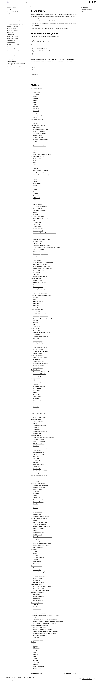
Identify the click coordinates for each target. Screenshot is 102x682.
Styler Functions (37, 450)
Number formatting (37, 578)
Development (48, 2)
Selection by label (37, 226)
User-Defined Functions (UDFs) (13, 44)
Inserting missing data (38, 361)
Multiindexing (36, 648)
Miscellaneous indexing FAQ (40, 276)
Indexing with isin (37, 243)
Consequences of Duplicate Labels (41, 371)
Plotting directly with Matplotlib (40, 431)
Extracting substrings (38, 343)
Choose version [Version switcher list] (80, 2)
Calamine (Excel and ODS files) (41, 175)
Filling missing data (38, 367)
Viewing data (36, 94)
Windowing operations (11, 48)
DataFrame (36, 123)
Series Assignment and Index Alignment (43, 262)
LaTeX (34, 164)
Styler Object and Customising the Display (43, 437)
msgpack (35, 181)
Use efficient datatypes (38, 596)
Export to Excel (36, 466)
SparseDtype (36, 606)
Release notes (55, 2)
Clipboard (35, 177)
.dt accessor (36, 143)
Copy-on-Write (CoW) (11, 22)
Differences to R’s (39, 400)
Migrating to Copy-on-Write (39, 282)
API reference (40, 2)
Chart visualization (11, 40)
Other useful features (38, 502)
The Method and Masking (42, 245)
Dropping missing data (38, 365)
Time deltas (9, 53)
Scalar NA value (37, 411)
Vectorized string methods (39, 146)
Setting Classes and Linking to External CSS (44, 448)
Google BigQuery (37, 195)
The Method (38, 249)
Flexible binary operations (39, 133)
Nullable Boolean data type (12, 38)
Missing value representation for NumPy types (44, 633)
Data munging (36, 394)
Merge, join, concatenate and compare (15, 24)
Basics (34, 220)
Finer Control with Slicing (39, 454)
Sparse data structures (11, 61)
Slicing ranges (36, 224)
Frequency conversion (38, 557)
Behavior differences (38, 349)
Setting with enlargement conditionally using (46, 247)
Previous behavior (37, 280)
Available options (37, 570)
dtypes (34, 152)
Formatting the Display (38, 439)
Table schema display (38, 582)
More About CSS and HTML (40, 471)
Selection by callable (38, 231)
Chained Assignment (38, 287)
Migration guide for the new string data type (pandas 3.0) (16, 64)
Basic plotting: (38, 421)
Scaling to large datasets (12, 59)
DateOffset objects (37, 534)
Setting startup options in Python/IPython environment (46, 574)
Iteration (35, 141)
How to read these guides (86, 9)
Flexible (37, 497)
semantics (36, 359)
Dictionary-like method (40, 253)
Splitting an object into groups (40, 485)
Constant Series (37, 668)
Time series (36, 108)
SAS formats (36, 200)
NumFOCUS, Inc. (20, 677)
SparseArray (36, 604)
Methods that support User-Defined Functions (44, 479)
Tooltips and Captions (38, 452)
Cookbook (9, 68)
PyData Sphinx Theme (87, 678)
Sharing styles (36, 460)
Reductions (36, 555)
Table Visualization (11, 42)
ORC (34, 191)
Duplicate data (36, 251)
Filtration (35, 495)
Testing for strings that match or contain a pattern (45, 345)
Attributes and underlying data (40, 129)
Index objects (36, 258)
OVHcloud (31, 677)
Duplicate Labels (10, 32)
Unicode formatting (37, 580)
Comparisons (36, 390)
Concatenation (36, 338)
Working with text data (11, 28)
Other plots (35, 423)
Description (36, 284)
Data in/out (35, 660)
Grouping (35, 104)
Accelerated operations (38, 131)
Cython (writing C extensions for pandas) (43, 586)
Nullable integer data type (12, 36)
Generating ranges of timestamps (41, 526)
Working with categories (39, 386)
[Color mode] (87, 2)
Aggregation (36, 491)
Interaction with (40, 613)
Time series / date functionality (13, 50)
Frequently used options (39, 576)
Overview (35, 508)
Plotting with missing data (39, 425)
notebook (37, 61)
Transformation (36, 493)
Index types (36, 274)
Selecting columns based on (42, 154)
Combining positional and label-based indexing (44, 233)
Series (34, 121)
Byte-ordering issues (38, 639)
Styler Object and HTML (39, 441)
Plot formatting (36, 429)
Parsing (35, 551)
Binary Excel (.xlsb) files (39, 172)
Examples (35, 504)
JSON (34, 160)
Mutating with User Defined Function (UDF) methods (46, 631)
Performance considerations (40, 206)
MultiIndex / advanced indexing (13, 20)
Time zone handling (38, 547)
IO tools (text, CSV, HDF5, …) (13, 13)
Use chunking (36, 598)
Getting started (26, 2)
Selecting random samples (39, 235)
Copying (35, 150)
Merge (34, 102)
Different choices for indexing (40, 218)
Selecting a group (37, 489)
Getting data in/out (37, 396)
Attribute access (37, 222)
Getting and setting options (39, 572)
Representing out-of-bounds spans (41, 545)
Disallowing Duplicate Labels (40, 376)
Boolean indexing (37, 241)
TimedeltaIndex (37, 561)
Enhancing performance (12, 57)
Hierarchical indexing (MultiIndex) (41, 266)
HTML (34, 162)
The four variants (41, 351)
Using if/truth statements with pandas (42, 629)
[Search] (68, 2)
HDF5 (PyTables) (37, 183)
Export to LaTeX (37, 469)
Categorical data (10, 34)
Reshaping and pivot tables (12, 26)
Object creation (36, 92)
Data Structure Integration (39, 210)
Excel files (35, 168)
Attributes (35, 559)
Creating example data (38, 666)
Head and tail (36, 127)
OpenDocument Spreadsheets (40, 170)
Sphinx (14, 680)
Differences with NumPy (39, 635)
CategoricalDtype (37, 382)
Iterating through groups (39, 487)
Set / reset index (37, 260)
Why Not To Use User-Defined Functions (43, 477)
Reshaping (35, 106)
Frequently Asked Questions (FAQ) (14, 66)
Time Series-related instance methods (42, 537)
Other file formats (37, 204)
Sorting (34, 148)
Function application (38, 137)
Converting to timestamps (39, 524)
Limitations (35, 462)
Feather (35, 185)
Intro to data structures (11, 9)
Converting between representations (42, 543)
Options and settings (11, 55)
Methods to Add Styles (38, 443)
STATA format (36, 198)
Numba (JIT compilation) (39, 588)
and (40, 311)
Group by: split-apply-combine (13, 46)
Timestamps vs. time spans (40, 522)
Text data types (36, 330)
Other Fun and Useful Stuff (39, 464)
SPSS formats (36, 202)
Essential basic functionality (12, 11)
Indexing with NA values (39, 415)
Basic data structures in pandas (41, 90)
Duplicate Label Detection (39, 374)
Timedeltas (35, 664)
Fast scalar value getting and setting (42, 239)
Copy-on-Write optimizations (40, 293)
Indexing (35, 530)
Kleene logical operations (39, 417)
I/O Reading (36, 214)
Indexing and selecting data (12, 18)
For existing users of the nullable (45, 623)
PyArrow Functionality (11, 15)
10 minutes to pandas (11, 7)
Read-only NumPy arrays (39, 289)
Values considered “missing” (40, 357)
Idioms (34, 643)
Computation (36, 662)
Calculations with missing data (40, 363)
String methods (36, 334)
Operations (35, 100)
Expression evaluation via (41, 590)
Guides (82, 11)
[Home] (30, 6)
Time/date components (38, 532)
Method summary (37, 353)
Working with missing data (12, 30)
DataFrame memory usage (39, 627)
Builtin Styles (36, 458)
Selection (35, 96)
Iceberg (35, 189)
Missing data (36, 98)
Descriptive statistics (38, 135)
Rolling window (36, 510)
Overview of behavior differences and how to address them (48, 621)
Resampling (36, 539)
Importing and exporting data (40, 115)
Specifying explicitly (41, 332)
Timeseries (35, 654)
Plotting (35, 113)
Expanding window (37, 514)
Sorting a (38, 270)
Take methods (36, 272)
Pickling (35, 179)
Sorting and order (37, 388)
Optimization (36, 456)
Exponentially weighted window (41, 516)
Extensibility (36, 473)
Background (36, 617)
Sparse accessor (37, 609)
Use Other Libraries (38, 600)
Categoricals (36, 111)
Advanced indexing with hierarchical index (43, 268)
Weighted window (37, 512)
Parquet (35, 187)
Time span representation (39, 541)
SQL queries (36, 193)
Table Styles (36, 446)
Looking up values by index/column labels (43, 256)
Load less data (36, 594)
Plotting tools (36, 427)
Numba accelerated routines (40, 499)
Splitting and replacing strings (40, 336)
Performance (36, 481)
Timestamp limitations (38, 528)
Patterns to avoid (37, 291)
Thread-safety (36, 637)
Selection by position (38, 228)
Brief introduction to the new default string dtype (45, 619)
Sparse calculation (37, 611)
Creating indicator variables (40, 347)
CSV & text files (37, 158)
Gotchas (35, 117)
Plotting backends (37, 433)
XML (34, 166)
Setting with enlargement (39, 237)
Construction (36, 407)
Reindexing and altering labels (40, 139)
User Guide (33, 2)
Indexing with (38, 340)
